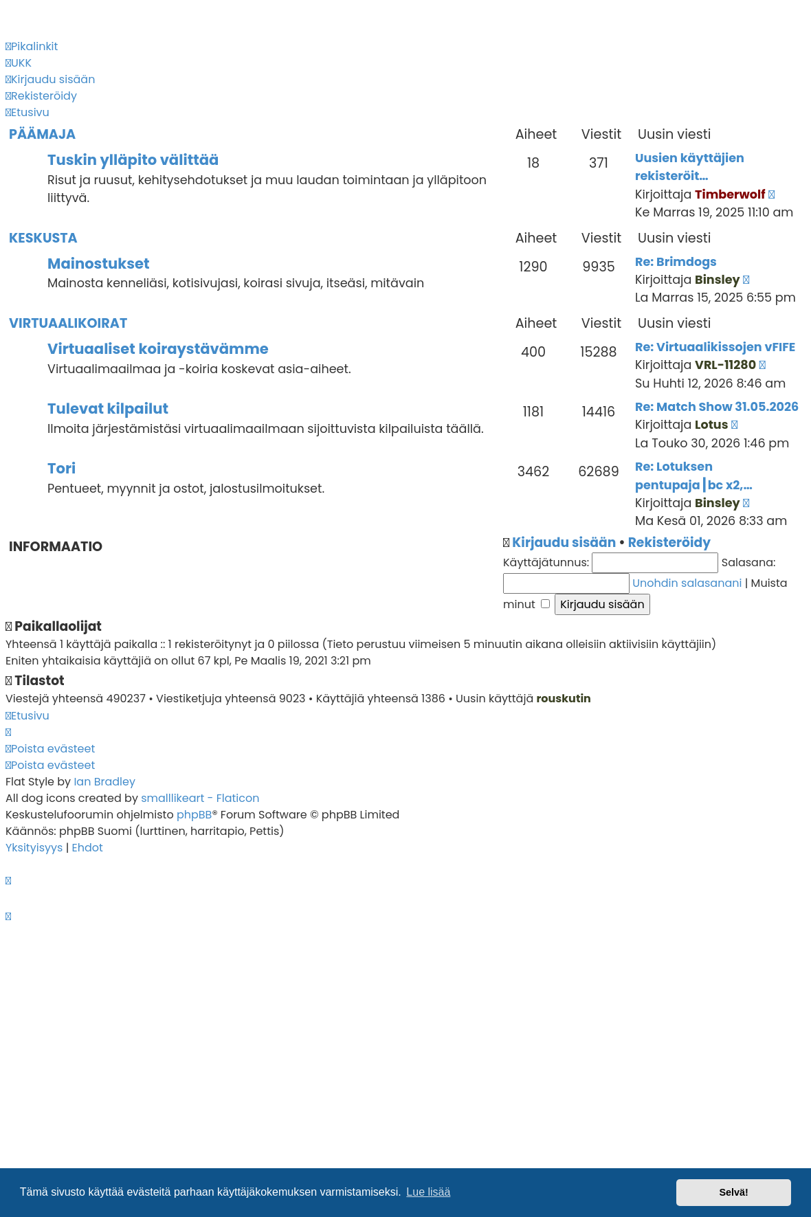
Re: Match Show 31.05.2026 (717, 407)
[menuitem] (18, 63)
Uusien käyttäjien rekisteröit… (689, 167)
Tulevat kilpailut (107, 408)
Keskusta (43, 238)
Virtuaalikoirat (68, 323)
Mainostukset (98, 263)
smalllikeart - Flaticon (200, 798)
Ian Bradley (104, 782)
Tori (61, 468)
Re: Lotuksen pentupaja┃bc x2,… (694, 475)
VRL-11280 (725, 365)
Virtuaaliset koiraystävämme (158, 349)
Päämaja (42, 134)
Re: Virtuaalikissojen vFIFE (715, 347)
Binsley (717, 279)
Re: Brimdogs (676, 262)
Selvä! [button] (733, 1192)
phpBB (194, 815)
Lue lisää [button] (428, 1192)
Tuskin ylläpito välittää (133, 160)
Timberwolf (730, 194)
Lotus (711, 424)
